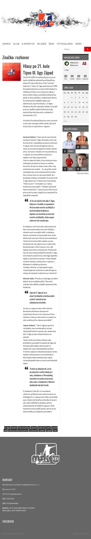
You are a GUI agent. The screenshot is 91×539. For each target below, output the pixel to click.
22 (72, 112)
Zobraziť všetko (83, 173)
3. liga (7, 427)
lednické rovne (44, 427)
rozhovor (33, 430)
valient (42, 430)
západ (49, 430)
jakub (33, 427)
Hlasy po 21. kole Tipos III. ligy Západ (38, 69)
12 (87, 102)
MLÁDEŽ (41, 44)
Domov (6, 44)
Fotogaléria (65, 44)
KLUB (16, 44)
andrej (14, 427)
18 (83, 107)
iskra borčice (24, 427)
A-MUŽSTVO (28, 44)
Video (78, 44)
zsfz (55, 430)
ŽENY (51, 44)
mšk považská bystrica (18, 430)
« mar (65, 121)
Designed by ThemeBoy (81, 534)
